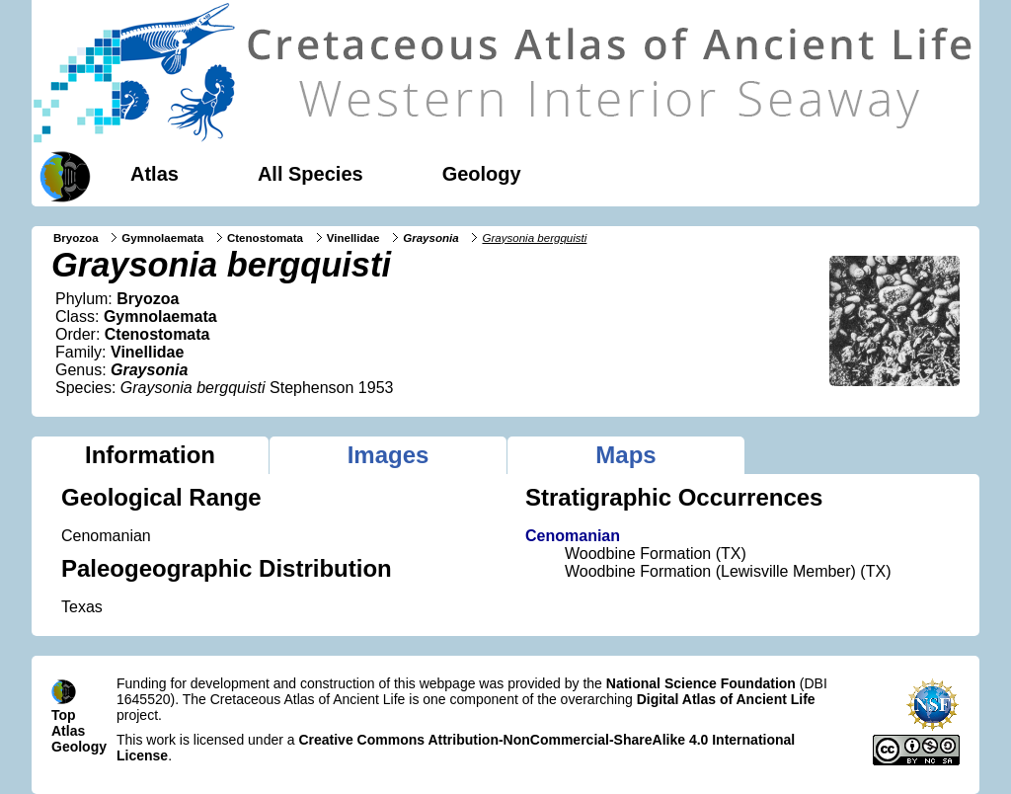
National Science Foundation (701, 683)
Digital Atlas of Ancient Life (726, 699)
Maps (625, 454)
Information (150, 454)
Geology (481, 174)
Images (388, 454)
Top (63, 715)
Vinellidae (353, 238)
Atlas (154, 174)
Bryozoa (76, 238)
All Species (310, 174)
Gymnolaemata (162, 238)
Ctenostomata (265, 238)
